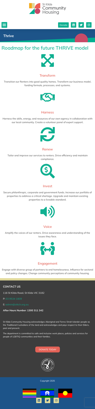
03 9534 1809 (14, 298)
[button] (4, 25)
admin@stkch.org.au (17, 304)
